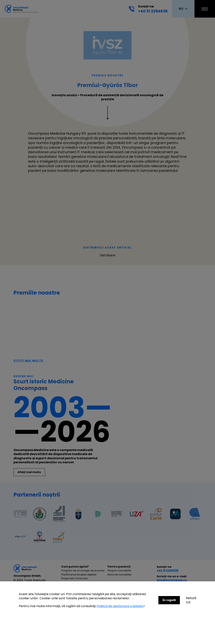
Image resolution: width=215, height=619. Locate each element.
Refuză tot (191, 600)
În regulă (169, 600)
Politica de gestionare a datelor (120, 606)
